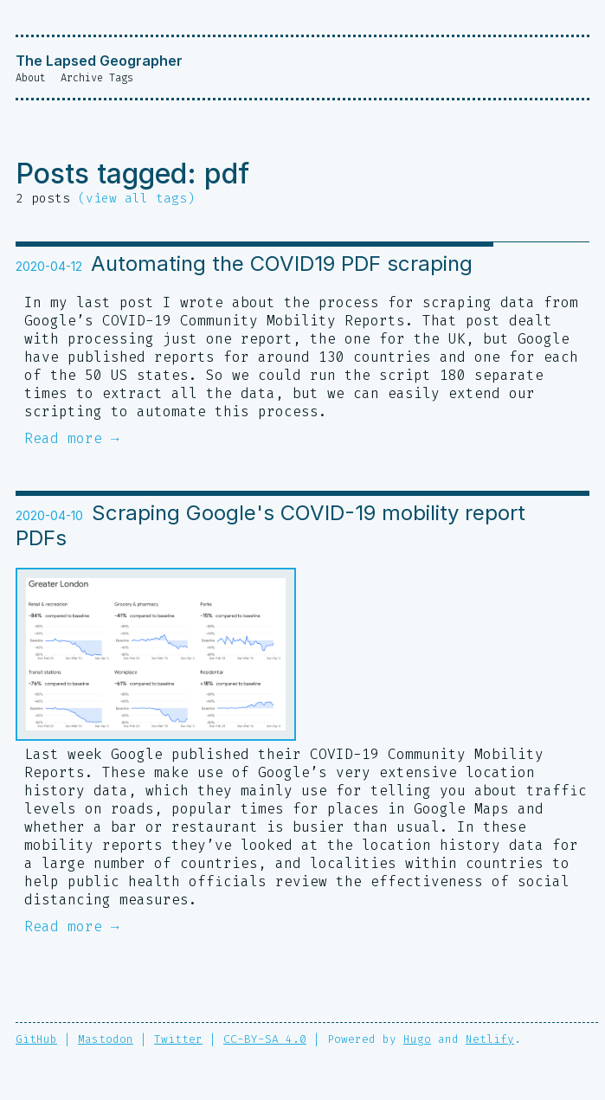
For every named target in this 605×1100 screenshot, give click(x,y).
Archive (82, 78)
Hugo (417, 1040)
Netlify (490, 1040)
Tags (121, 78)
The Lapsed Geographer (99, 60)
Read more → (71, 439)
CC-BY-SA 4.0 (264, 1040)
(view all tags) (136, 198)
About (31, 78)
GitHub (36, 1040)
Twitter (178, 1040)
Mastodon (105, 1040)
